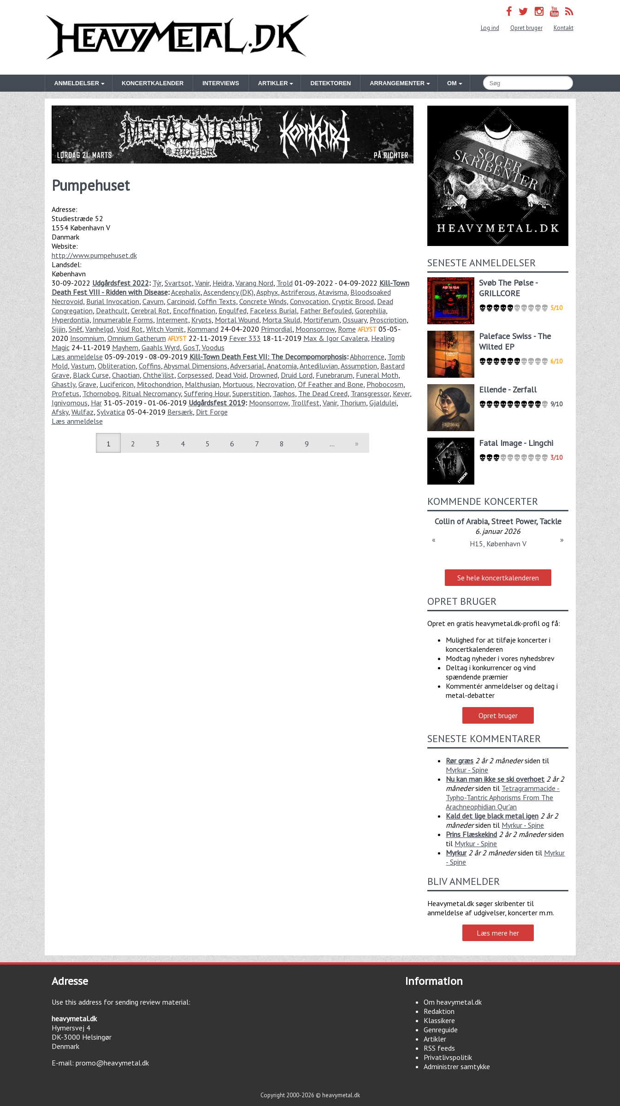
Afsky (60, 411)
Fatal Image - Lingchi (516, 443)
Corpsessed (194, 375)
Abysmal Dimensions (195, 365)
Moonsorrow (315, 329)
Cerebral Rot (150, 310)
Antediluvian (319, 365)
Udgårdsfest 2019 (217, 402)
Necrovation (275, 384)
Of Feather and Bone (330, 384)
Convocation (309, 301)
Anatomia (282, 365)
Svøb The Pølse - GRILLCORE (508, 287)
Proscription (388, 319)
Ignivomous (70, 402)
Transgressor (370, 393)
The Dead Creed (323, 393)
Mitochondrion (159, 384)
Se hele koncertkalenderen (498, 577)
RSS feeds (439, 1048)
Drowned (263, 375)
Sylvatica (111, 411)
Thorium (353, 402)
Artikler (435, 1038)
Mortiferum (321, 319)
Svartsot (178, 282)
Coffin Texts (217, 301)
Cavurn (153, 301)
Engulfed (232, 310)
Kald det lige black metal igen (492, 815)
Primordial (276, 329)
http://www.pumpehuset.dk (94, 255)
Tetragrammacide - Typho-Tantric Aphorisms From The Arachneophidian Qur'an (503, 797)
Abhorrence (367, 356)
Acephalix (186, 292)
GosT (191, 347)
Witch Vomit (165, 329)
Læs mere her (498, 932)
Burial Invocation (112, 301)
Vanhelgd (99, 329)
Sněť (75, 329)
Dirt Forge (212, 411)
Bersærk (180, 411)
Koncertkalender (152, 83)
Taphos (284, 393)
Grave (87, 384)
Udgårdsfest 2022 (120, 282)
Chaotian (126, 375)
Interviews (220, 83)
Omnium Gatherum (136, 338)
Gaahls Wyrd (161, 347)
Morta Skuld (281, 319)
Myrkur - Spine (467, 769)
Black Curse (91, 375)
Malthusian (202, 384)
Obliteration (117, 365)
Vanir (202, 282)
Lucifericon (117, 384)
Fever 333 (245, 338)
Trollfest (305, 402)
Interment (172, 319)
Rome (347, 329)
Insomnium (87, 338)
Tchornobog (101, 393)
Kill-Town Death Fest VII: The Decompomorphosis (268, 356)
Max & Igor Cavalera (335, 338)
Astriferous (298, 292)
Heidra (222, 282)
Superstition (251, 393)
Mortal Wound (237, 319)
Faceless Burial (273, 310)
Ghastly (63, 384)
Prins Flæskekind (471, 834)
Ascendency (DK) (228, 292)
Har (96, 402)
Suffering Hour (206, 393)
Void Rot (130, 329)
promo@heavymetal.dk (112, 1062)
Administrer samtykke (457, 1066)
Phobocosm (384, 384)
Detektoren (330, 83)
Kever (401, 393)
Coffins (150, 365)
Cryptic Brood (353, 301)
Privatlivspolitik (448, 1057)
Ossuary (354, 319)
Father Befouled (326, 310)
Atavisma (332, 292)
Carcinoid (181, 301)
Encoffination (194, 310)
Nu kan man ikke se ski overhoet (495, 779)
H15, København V (498, 543)
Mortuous (238, 384)
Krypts (201, 319)
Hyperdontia (70, 319)
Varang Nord (254, 282)
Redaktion (439, 1011)
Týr (157, 282)
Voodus (213, 347)
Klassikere (439, 1020)
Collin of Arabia (461, 521)
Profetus (65, 393)
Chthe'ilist (158, 375)
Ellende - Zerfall (508, 389)
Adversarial (247, 365)
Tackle (550, 521)
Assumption (359, 365)
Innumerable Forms (123, 319)
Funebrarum (334, 375)
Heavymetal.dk (177, 37)
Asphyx (267, 292)
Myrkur (456, 852)
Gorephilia (370, 310)
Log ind (490, 28)
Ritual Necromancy (151, 393)
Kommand (202, 329)
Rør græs (459, 760)
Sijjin (58, 329)
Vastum (82, 365)
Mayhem (125, 347)
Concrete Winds (263, 301)
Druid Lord (297, 375)
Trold (285, 282)
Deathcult (112, 310)
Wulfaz (82, 411)
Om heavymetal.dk (453, 1002)
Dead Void (230, 375)
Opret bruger (526, 28)
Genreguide (441, 1029)
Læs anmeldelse (77, 356)
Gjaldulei (382, 402)
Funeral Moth (377, 375)
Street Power (513, 521)
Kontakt (563, 28)
